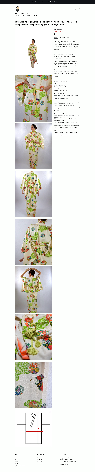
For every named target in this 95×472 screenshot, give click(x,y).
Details (56, 37)
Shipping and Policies (20, 465)
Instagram (39, 458)
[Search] (79, 9)
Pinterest (39, 461)
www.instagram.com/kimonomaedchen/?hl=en (66, 95)
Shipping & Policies (64, 37)
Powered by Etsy (64, 464)
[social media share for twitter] (57, 34)
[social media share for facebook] (55, 34)
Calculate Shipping (58, 29)
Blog (60, 9)
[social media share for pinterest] (60, 34)
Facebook (39, 459)
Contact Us (17, 467)
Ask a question (65, 34)
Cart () (75, 9)
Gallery (69, 9)
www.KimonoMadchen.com (61, 98)
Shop (55, 9)
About (64, 9)
